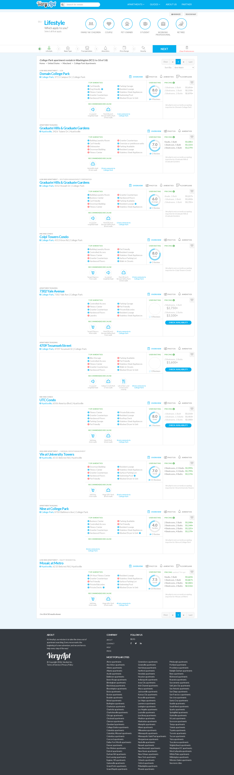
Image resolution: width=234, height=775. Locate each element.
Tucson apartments (177, 736)
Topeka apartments (177, 730)
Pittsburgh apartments (179, 662)
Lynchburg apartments (147, 715)
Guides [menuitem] (155, 4)
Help (109, 647)
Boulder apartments (115, 697)
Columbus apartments (115, 736)
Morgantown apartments (148, 739)
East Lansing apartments (116, 757)
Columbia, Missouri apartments (119, 733)
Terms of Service (53, 665)
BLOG (132, 639)
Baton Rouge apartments (117, 679)
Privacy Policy (67, 665)
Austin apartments (114, 674)
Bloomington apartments (117, 688)
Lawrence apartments (147, 703)
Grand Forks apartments (116, 766)
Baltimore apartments (115, 676)
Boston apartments (114, 694)
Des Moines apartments (116, 748)
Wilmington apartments (179, 757)
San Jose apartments (178, 697)
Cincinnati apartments (115, 718)
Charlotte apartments (115, 709)
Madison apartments (146, 718)
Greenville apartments (147, 665)
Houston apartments (146, 676)
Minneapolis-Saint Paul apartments (152, 736)
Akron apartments (114, 662)
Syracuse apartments (178, 721)
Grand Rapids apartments (117, 769)
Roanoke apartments (178, 679)
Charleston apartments (116, 706)
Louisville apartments (146, 712)
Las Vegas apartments (147, 700)
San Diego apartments (178, 691)
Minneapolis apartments (147, 733)
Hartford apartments (146, 671)
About (109, 640)
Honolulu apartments (146, 674)
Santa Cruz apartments (179, 700)
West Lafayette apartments (181, 751)
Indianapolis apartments (147, 679)
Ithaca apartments (145, 688)
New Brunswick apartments (149, 748)
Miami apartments (145, 727)
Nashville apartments (146, 742)
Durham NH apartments (116, 754)
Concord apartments (115, 739)
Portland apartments (178, 665)
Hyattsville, (46, 131)
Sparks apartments (177, 709)
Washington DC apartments (181, 748)
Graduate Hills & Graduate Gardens (64, 128)
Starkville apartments (178, 715)
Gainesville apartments (116, 763)
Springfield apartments (179, 712)
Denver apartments (114, 745)
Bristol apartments (114, 700)
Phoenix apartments (146, 769)
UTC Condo (48, 400)
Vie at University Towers (57, 454)
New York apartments (147, 757)
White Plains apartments (179, 754)
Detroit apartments (114, 751)
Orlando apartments (146, 760)
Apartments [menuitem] (135, 4)
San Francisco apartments (180, 694)
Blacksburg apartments (116, 685)
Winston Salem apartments (180, 760)
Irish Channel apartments (148, 685)
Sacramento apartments (179, 682)
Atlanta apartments (114, 671)
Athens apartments (114, 668)
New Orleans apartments (148, 754)
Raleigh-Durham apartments (181, 671)
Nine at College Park (54, 509)
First (166, 62)
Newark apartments (146, 745)
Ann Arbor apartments (116, 665)
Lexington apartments (147, 706)
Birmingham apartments (116, 682)
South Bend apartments (179, 706)
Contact (110, 643)
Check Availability (178, 323)
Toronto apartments (178, 733)
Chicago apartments (115, 715)
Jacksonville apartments (147, 691)
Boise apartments (114, 691)
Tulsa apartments (176, 739)
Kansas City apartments (147, 694)
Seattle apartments (177, 703)
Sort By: (168, 67)
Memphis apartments (146, 724)
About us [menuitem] (171, 4)
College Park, (47, 77)
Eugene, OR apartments (116, 760)
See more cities (176, 763)
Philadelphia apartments (147, 766)
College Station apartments (117, 727)
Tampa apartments (177, 724)
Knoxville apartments (146, 697)
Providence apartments (179, 668)
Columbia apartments (115, 730)
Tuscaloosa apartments (179, 742)
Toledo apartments (177, 727)
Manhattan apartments (147, 721)
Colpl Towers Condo (54, 237)
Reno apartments (176, 674)
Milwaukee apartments (147, 730)
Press (109, 651)
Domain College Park (55, 74)
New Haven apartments (147, 751)
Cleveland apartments (115, 724)
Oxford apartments (146, 763)
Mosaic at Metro (51, 563)
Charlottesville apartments (117, 712)
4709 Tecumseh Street (55, 346)
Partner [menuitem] (187, 4)
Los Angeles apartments (147, 709)
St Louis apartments (177, 718)
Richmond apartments (178, 676)
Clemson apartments (115, 721)
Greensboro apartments (148, 662)
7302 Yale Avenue (52, 291)
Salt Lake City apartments (180, 685)
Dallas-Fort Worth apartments (119, 742)
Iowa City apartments (146, 682)
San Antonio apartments (179, 688)
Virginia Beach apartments (180, 745)
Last (190, 62)
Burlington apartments (115, 703)
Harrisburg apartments (147, 668)
